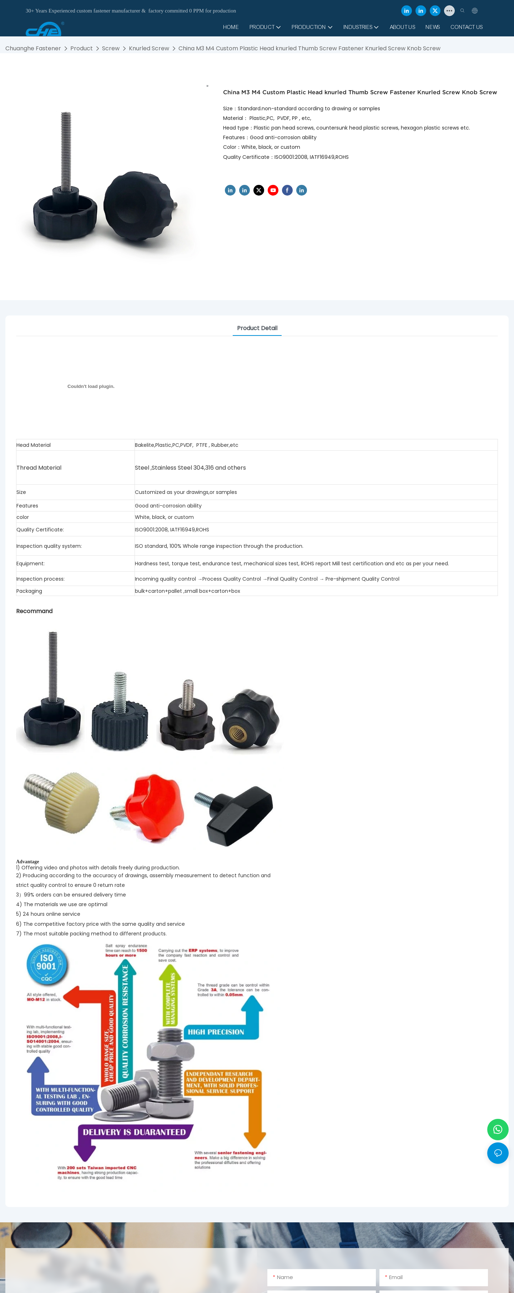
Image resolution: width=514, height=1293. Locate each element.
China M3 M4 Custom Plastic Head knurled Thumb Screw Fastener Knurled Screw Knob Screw (309, 48)
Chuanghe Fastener (33, 48)
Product (81, 48)
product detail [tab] (257, 328)
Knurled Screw (149, 48)
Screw (111, 48)
